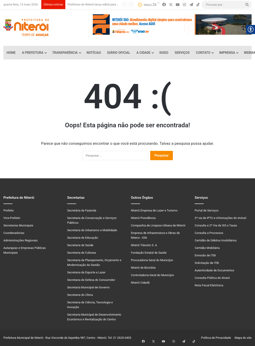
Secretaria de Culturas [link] (81, 252)
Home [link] (11, 52)
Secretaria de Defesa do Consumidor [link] (91, 280)
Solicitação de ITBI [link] (207, 263)
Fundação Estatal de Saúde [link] (149, 252)
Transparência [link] (65, 52)
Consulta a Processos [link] (209, 233)
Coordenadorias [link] (13, 233)
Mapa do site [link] (242, 337)
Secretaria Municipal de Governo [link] (88, 287)
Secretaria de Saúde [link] (80, 245)
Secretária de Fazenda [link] (81, 210)
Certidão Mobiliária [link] (207, 248)
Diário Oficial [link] (118, 52)
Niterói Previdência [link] (143, 218)
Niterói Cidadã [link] (140, 282)
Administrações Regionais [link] (20, 240)
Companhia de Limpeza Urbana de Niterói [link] (158, 225)
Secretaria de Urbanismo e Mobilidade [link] (92, 230)
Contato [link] (203, 52)
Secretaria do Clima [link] (80, 295)
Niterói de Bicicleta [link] (143, 267)
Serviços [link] (182, 52)
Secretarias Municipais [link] (18, 225)
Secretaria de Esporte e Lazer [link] (86, 272)
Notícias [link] (94, 52)
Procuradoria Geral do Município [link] (152, 260)
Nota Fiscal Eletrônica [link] (209, 285)
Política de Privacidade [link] (217, 337)
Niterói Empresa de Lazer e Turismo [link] (154, 210)
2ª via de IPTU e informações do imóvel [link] (220, 218)
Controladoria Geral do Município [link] (152, 275)
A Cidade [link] (143, 52)
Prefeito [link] (8, 210)
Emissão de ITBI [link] (205, 255)
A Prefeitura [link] (33, 52)
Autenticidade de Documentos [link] (214, 270)
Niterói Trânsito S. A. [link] (144, 245)
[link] (164, 5)
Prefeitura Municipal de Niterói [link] (23, 337)
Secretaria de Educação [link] (82, 237)
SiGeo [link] (163, 52)
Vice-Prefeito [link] (11, 218)
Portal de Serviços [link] (206, 210)
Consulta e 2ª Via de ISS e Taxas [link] (216, 225)
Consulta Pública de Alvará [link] (212, 278)
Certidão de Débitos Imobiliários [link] (216, 240)
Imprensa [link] (227, 52)
